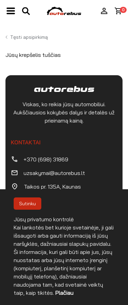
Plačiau (64, 292)
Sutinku (27, 203)
